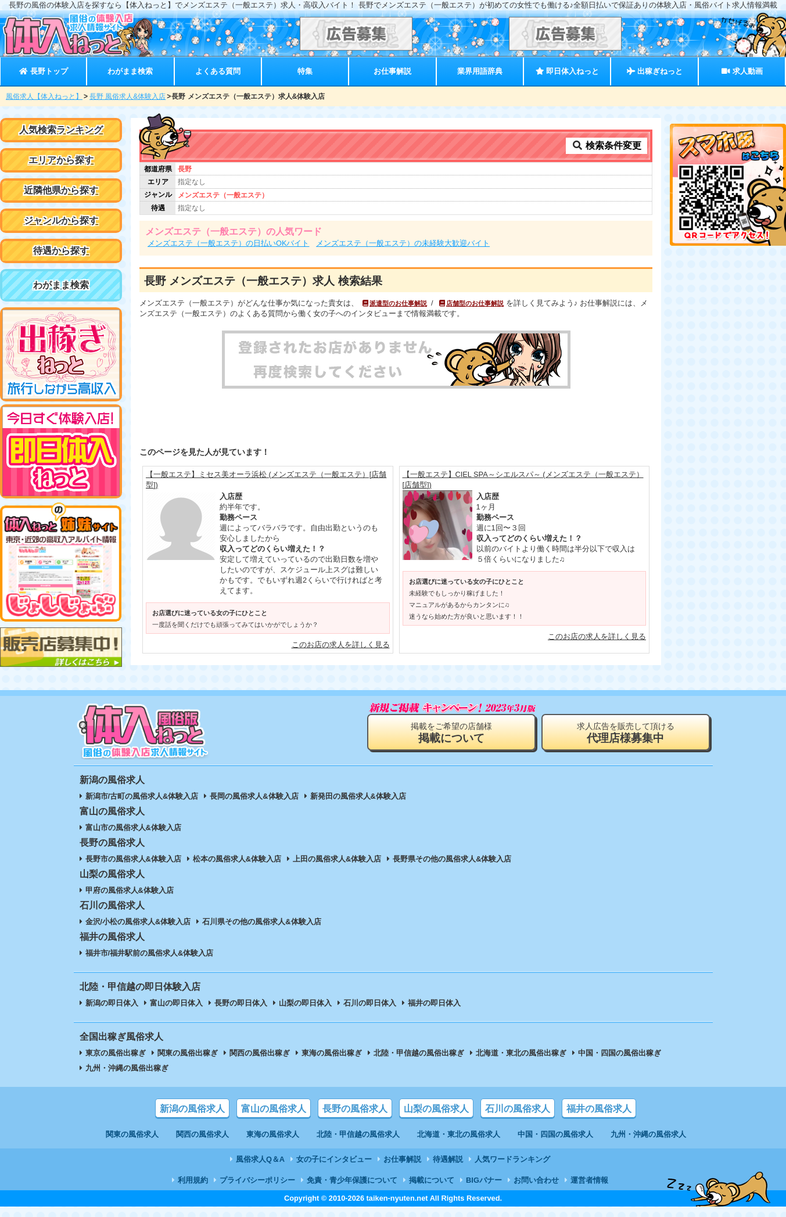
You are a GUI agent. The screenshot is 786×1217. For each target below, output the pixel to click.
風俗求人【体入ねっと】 (44, 96)
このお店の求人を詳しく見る (341, 644)
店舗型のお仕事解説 (471, 303)
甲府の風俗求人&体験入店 (129, 890)
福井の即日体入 (434, 1003)
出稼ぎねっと (654, 71)
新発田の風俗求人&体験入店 (358, 796)
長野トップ (43, 71)
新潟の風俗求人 (192, 1109)
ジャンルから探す (61, 220)
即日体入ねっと (567, 71)
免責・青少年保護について (352, 1180)
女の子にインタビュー (334, 1159)
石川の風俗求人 (517, 1109)
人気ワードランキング (512, 1159)
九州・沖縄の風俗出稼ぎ (126, 1068)
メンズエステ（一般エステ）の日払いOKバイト (229, 243)
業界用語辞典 (480, 71)
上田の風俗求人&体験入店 (337, 859)
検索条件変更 (606, 145)
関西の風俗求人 (202, 1134)
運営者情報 (589, 1180)
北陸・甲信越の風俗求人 (358, 1134)
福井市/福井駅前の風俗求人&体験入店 (149, 953)
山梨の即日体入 (305, 1003)
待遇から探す (61, 251)
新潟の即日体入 (111, 1003)
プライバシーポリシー (257, 1180)
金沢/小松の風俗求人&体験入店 (138, 921)
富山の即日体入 (176, 1003)
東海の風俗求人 (272, 1134)
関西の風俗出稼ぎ (259, 1053)
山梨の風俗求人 (436, 1109)
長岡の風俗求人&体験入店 (254, 796)
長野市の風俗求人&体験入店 (133, 859)
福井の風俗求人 (598, 1109)
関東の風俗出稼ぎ (187, 1053)
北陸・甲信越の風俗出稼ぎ (419, 1053)
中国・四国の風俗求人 (555, 1134)
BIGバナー (484, 1180)
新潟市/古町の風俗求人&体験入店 (142, 796)
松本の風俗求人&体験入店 (237, 859)
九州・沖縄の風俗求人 (648, 1134)
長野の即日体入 (240, 1003)
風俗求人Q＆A (260, 1159)
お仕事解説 (392, 71)
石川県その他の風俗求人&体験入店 (261, 921)
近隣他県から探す (61, 190)
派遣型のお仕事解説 (394, 303)
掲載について (431, 1180)
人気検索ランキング (61, 130)
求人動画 (742, 71)
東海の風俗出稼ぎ (332, 1053)
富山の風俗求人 (273, 1109)
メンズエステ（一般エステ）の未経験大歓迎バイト (403, 243)
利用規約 (193, 1180)
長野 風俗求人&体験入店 (127, 96)
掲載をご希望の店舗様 (451, 732)
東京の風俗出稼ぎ (115, 1053)
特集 (305, 71)
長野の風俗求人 (354, 1109)
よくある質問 (218, 71)
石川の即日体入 (369, 1003)
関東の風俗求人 (132, 1134)
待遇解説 (448, 1159)
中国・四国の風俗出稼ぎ (619, 1053)
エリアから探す (61, 160)
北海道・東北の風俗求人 (458, 1134)
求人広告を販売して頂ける (625, 732)
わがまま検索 (130, 71)
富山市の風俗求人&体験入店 (133, 827)
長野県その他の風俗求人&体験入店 (452, 859)
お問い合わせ (536, 1180)
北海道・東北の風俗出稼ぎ (521, 1053)
